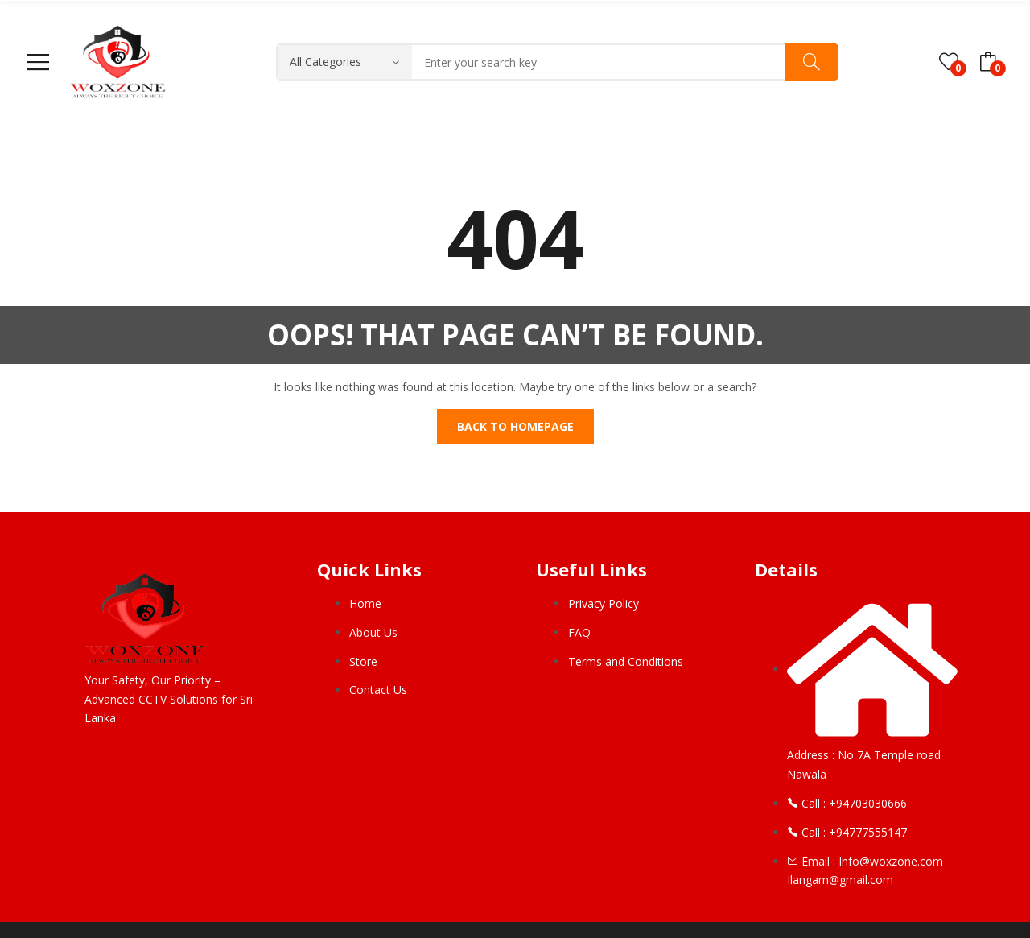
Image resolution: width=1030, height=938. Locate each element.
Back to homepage (515, 426)
